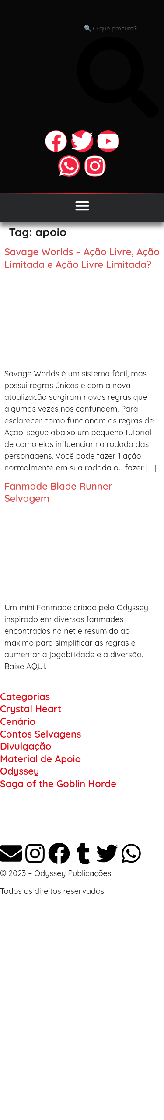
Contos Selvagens (40, 734)
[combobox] (118, 28)
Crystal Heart (30, 709)
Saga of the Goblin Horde (58, 784)
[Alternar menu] (82, 205)
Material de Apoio (40, 759)
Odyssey (19, 771)
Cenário (17, 721)
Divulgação (25, 746)
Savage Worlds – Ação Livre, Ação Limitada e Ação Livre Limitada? (82, 258)
